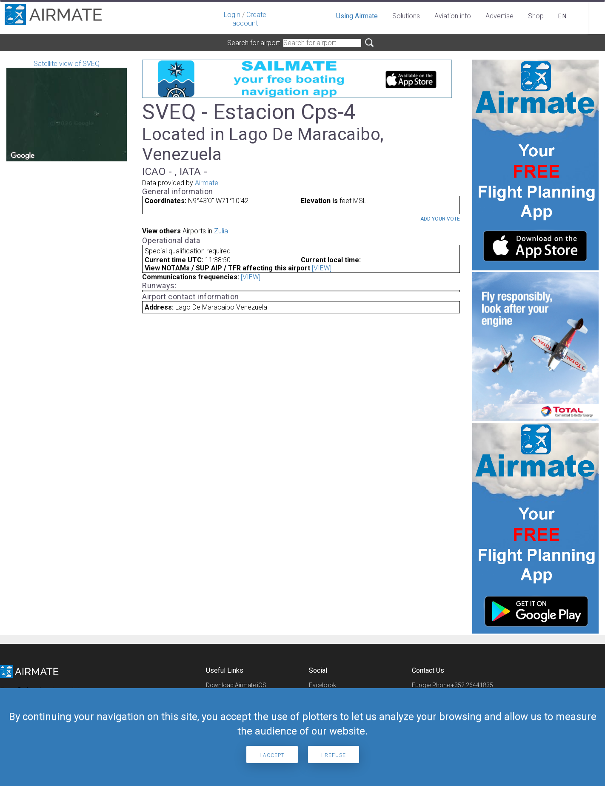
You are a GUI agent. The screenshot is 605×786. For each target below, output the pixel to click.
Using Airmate (357, 16)
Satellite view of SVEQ (66, 110)
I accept (272, 755)
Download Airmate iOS (236, 685)
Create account (249, 19)
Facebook (322, 685)
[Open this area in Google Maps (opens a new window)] (23, 155)
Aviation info (452, 16)
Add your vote (440, 219)
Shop (536, 16)
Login (232, 15)
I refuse (333, 755)
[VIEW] (321, 268)
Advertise (499, 16)
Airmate (206, 183)
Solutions (406, 16)
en (562, 16)
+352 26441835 (472, 685)
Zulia (221, 231)
